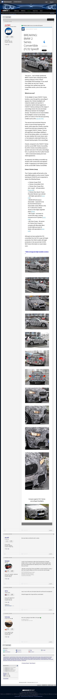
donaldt (7, 537)
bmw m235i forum (37, 659)
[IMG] (4, 675)
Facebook (19, 650)
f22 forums (5, 660)
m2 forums (24, 660)
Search (41, 10)
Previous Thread (25, 663)
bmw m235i (30, 659)
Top (55, 685)
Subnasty (7, 617)
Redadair (7, 561)
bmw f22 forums (33, 658)
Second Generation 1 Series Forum (23, 13)
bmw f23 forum (44, 658)
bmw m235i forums (45, 659)
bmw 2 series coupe (36, 656)
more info (31, 190)
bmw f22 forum (27, 658)
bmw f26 (12, 659)
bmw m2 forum (17, 659)
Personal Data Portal (38, 696)
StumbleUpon (7, 651)
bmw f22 (21, 658)
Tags (4, 655)
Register (52, 2)
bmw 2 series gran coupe (14, 658)
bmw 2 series (18, 656)
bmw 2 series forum (45, 656)
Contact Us (39, 685)
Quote (50, 530)
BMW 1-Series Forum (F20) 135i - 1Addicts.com (9, 13)
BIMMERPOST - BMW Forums (47, 685)
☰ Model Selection (17, 1)
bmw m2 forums (24, 659)
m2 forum (19, 660)
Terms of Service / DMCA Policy (27, 696)
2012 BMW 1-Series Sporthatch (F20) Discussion (40, 13)
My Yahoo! (32, 651)
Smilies (4, 674)
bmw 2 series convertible (27, 656)
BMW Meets (23, 10)
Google (44, 650)
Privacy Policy (17, 696)
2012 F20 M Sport (8, 605)
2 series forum (6, 656)
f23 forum (10, 660)
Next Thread (32, 663)
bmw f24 (8, 659)
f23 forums (14, 660)
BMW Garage (16, 10)
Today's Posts (35, 10)
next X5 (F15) (39, 118)
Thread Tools (50, 19)
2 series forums (13, 656)
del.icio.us (19, 651)
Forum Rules (5, 678)
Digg (31, 650)
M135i (33, 211)
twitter (6, 650)
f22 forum (51, 659)
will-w (6, 591)
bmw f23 (39, 658)
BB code (5, 673)
